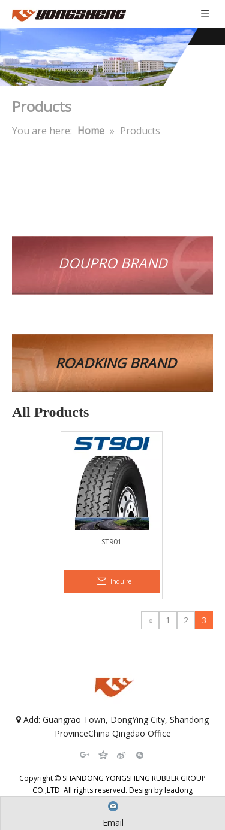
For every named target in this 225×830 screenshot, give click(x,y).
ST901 (111, 542)
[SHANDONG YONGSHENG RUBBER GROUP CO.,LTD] (112, 57)
